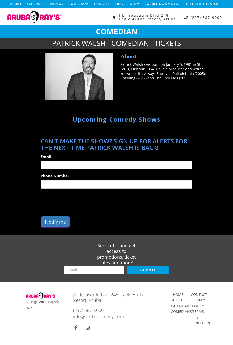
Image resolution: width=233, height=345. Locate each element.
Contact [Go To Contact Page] (199, 294)
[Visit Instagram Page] (88, 328)
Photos (56, 4)
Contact (102, 4)
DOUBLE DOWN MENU (162, 4)
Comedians (78, 4)
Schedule (36, 4)
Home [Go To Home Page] (178, 294)
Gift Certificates (202, 4)
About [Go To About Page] (178, 300)
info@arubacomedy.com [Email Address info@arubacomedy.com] (98, 316)
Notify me (55, 222)
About (16, 4)
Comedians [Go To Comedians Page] (181, 311)
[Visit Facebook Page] (75, 328)
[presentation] (79, 202)
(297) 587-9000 (206, 17)
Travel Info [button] (127, 4)
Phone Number (55, 175)
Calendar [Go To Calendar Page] (180, 306)
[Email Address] (94, 270)
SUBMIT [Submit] (148, 270)
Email (46, 156)
